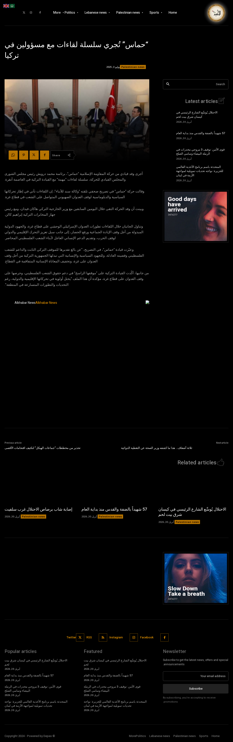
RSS (89, 637)
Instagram (116, 637)
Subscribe (196, 688)
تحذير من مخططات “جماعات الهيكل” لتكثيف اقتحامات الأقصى (43, 448)
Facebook (147, 637)
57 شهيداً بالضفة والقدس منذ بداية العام (200, 133)
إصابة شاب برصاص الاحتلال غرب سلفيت (38, 509)
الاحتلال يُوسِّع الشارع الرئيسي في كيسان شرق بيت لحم (197, 114)
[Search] (168, 84)
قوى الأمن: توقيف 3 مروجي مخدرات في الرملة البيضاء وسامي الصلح (200, 151)
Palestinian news (133, 67)
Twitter (71, 637)
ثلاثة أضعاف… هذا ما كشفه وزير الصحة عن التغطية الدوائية (156, 448)
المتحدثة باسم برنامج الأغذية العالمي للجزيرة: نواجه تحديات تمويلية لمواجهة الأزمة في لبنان (199, 171)
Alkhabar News (25, 302)
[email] (195, 676)
